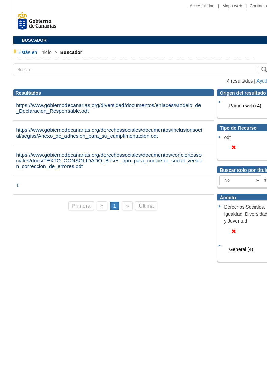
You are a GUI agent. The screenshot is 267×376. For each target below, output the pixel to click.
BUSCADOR (34, 40)
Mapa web (232, 6)
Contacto (258, 6)
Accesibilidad (203, 6)
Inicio (46, 52)
